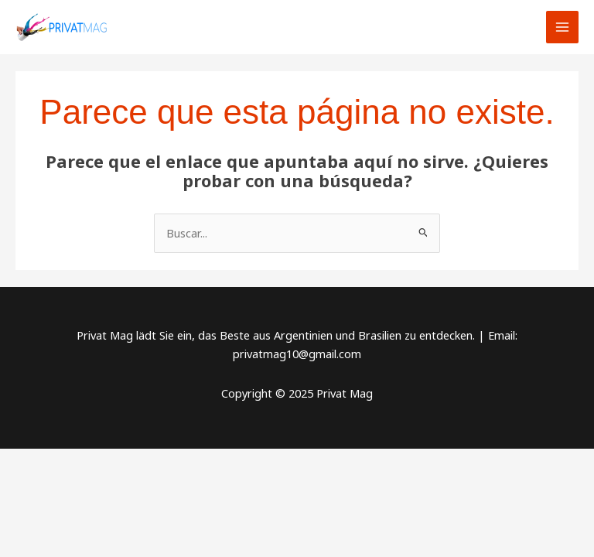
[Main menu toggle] (562, 27)
